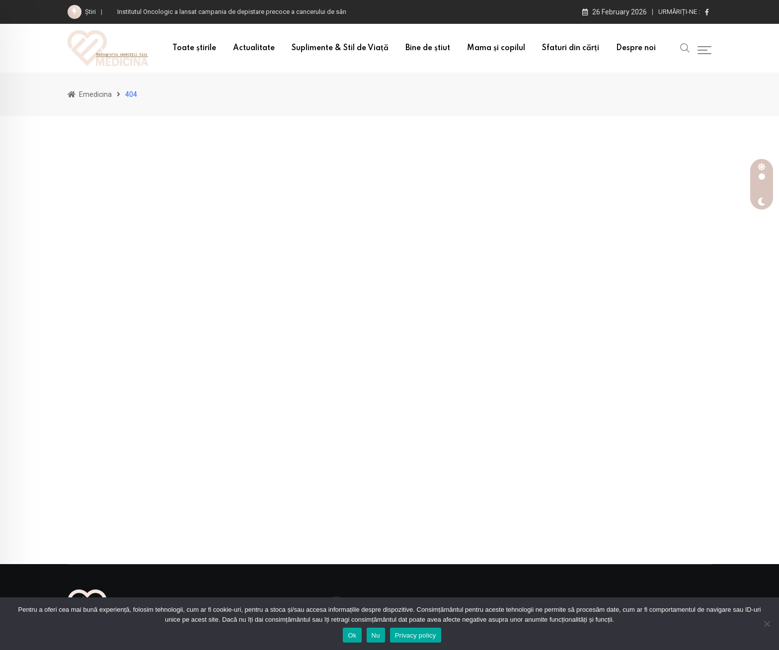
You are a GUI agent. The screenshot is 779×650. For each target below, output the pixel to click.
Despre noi (636, 48)
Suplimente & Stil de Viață (340, 48)
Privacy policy (415, 635)
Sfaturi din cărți (570, 48)
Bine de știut (427, 48)
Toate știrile (194, 48)
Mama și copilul (496, 48)
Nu (376, 635)
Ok (352, 635)
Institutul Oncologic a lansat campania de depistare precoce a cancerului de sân (231, 11)
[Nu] (767, 624)
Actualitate (254, 48)
